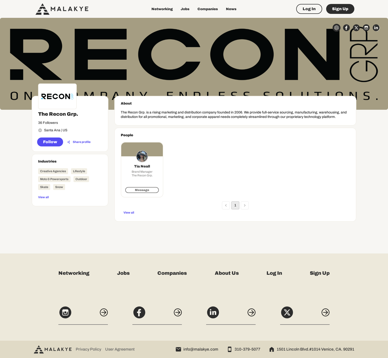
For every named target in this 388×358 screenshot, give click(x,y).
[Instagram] (83, 315)
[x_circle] (356, 28)
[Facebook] (157, 315)
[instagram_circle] (366, 28)
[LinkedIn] (231, 315)
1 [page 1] (235, 205)
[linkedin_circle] (376, 28)
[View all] (70, 197)
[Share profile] (79, 142)
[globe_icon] (336, 28)
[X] (305, 315)
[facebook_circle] (346, 28)
